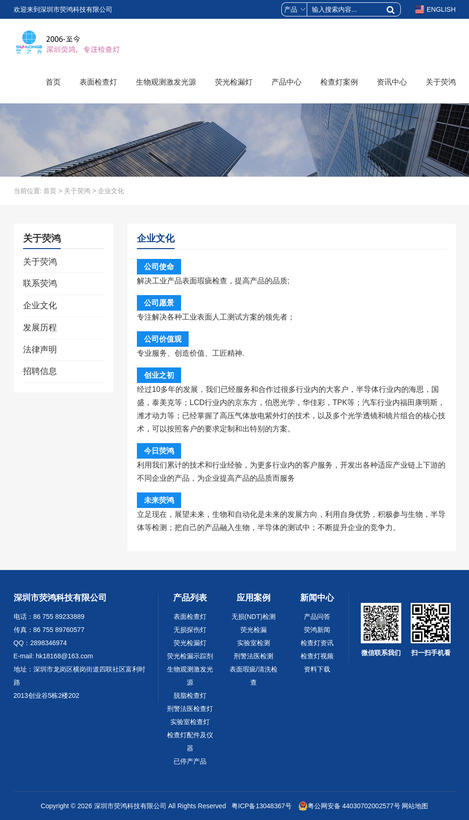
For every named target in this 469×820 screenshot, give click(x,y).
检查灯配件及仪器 (190, 741)
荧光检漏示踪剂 (190, 656)
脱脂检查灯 (190, 695)
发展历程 (40, 327)
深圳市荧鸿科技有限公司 (130, 806)
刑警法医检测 (253, 656)
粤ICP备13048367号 (261, 806)
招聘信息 (40, 371)
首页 (53, 82)
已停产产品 (190, 761)
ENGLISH (435, 9)
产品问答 (317, 616)
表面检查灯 (98, 82)
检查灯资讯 (317, 643)
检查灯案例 (339, 82)
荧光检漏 (253, 629)
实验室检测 (253, 643)
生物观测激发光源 (166, 82)
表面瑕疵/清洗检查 (254, 675)
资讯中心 (392, 82)
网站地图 (415, 806)
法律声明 (40, 349)
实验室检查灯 (190, 722)
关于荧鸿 (441, 82)
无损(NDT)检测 (253, 616)
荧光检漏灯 (234, 82)
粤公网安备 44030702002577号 (349, 806)
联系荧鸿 (40, 283)
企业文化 (40, 305)
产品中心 (286, 82)
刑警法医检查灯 (190, 708)
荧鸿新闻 (317, 629)
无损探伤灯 (190, 629)
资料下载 (317, 669)
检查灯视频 (317, 656)
